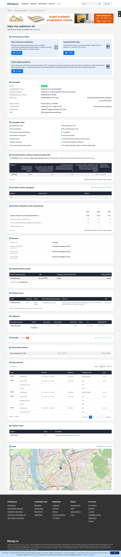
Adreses (55, 512)
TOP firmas (56, 518)
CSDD (72, 509)
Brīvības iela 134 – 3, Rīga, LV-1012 (51, 106)
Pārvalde (33, 4)
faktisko (106, 446)
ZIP (83, 381)
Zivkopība (55, 242)
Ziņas (72, 515)
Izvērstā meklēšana (58, 515)
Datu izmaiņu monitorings (15, 518)
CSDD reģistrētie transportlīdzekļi (51, 112)
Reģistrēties (38, 515)
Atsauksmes (92, 518)
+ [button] (11, 451)
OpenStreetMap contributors (104, 489)
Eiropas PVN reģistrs (105, 100)
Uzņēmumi (24, 4)
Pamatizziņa (11, 505)
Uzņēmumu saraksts (21, 10)
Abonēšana (37, 505)
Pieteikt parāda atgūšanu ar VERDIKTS (73, 142)
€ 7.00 (68, 53)
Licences (91, 512)
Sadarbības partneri (94, 515)
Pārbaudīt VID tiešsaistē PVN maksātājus (99, 97)
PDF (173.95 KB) (86, 392)
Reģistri (52, 4)
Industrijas (42, 4)
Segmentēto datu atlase (15, 512)
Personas (55, 509)
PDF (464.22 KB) (86, 376)
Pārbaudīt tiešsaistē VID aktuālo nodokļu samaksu (75, 139)
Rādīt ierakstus (103, 366)
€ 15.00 (17, 71)
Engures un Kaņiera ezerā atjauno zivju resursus (67, 435)
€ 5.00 (16, 53)
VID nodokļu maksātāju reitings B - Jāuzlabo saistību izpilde (79, 145)
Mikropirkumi (38, 512)
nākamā (108, 417)
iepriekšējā (85, 417)
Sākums (9, 10)
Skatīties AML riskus (16, 142)
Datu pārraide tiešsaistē (15, 509)
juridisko (101, 446)
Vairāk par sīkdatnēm (89, 555)
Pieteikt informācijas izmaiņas (103, 338)
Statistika (91, 509)
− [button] (11, 454)
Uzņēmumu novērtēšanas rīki (16, 515)
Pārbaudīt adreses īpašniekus (103, 106)
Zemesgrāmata (75, 505)
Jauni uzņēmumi (75, 512)
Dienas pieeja (38, 509)
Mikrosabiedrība (35, 29)
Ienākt (107, 4)
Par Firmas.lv (92, 505)
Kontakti (91, 521)
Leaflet (95, 489)
